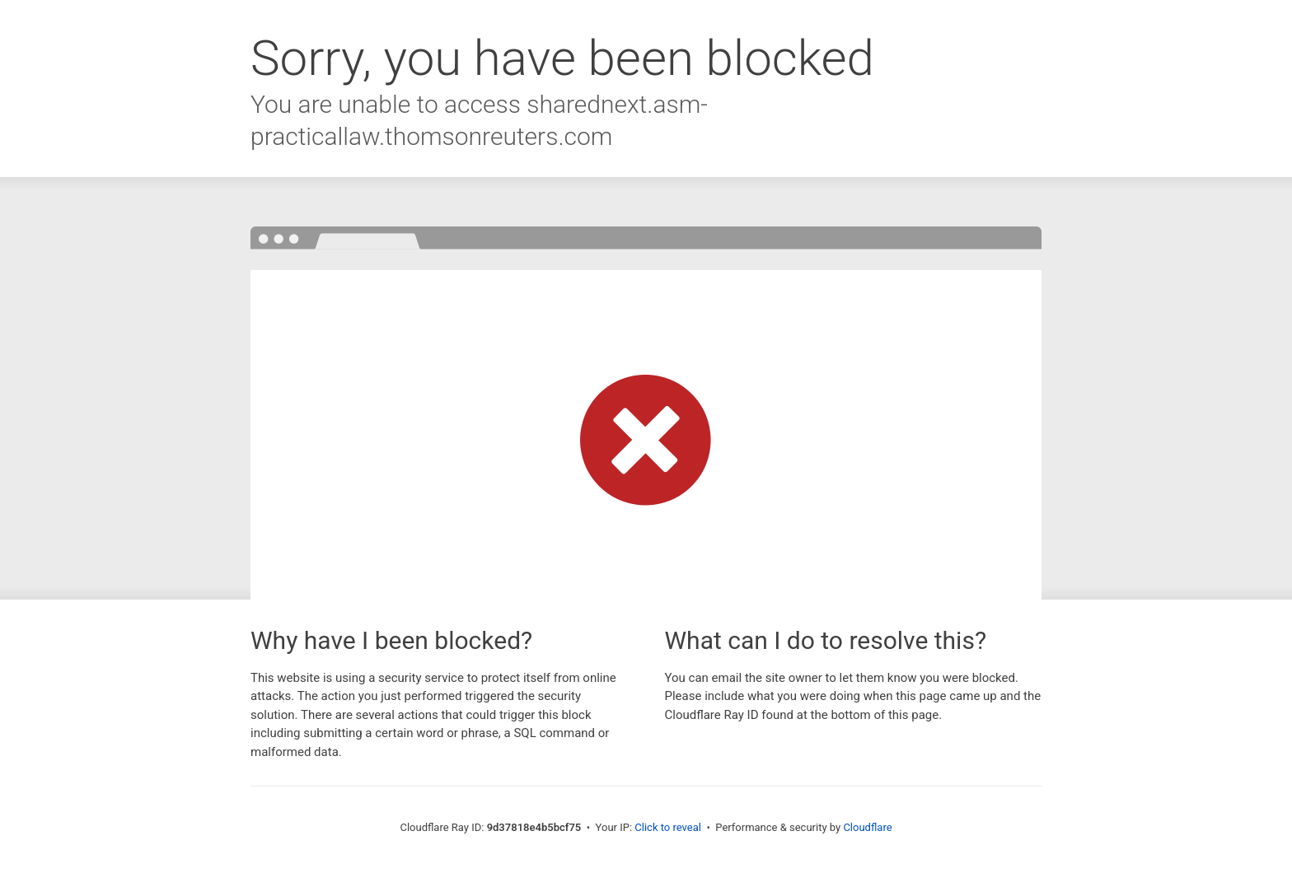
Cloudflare (867, 827)
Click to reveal (667, 827)
